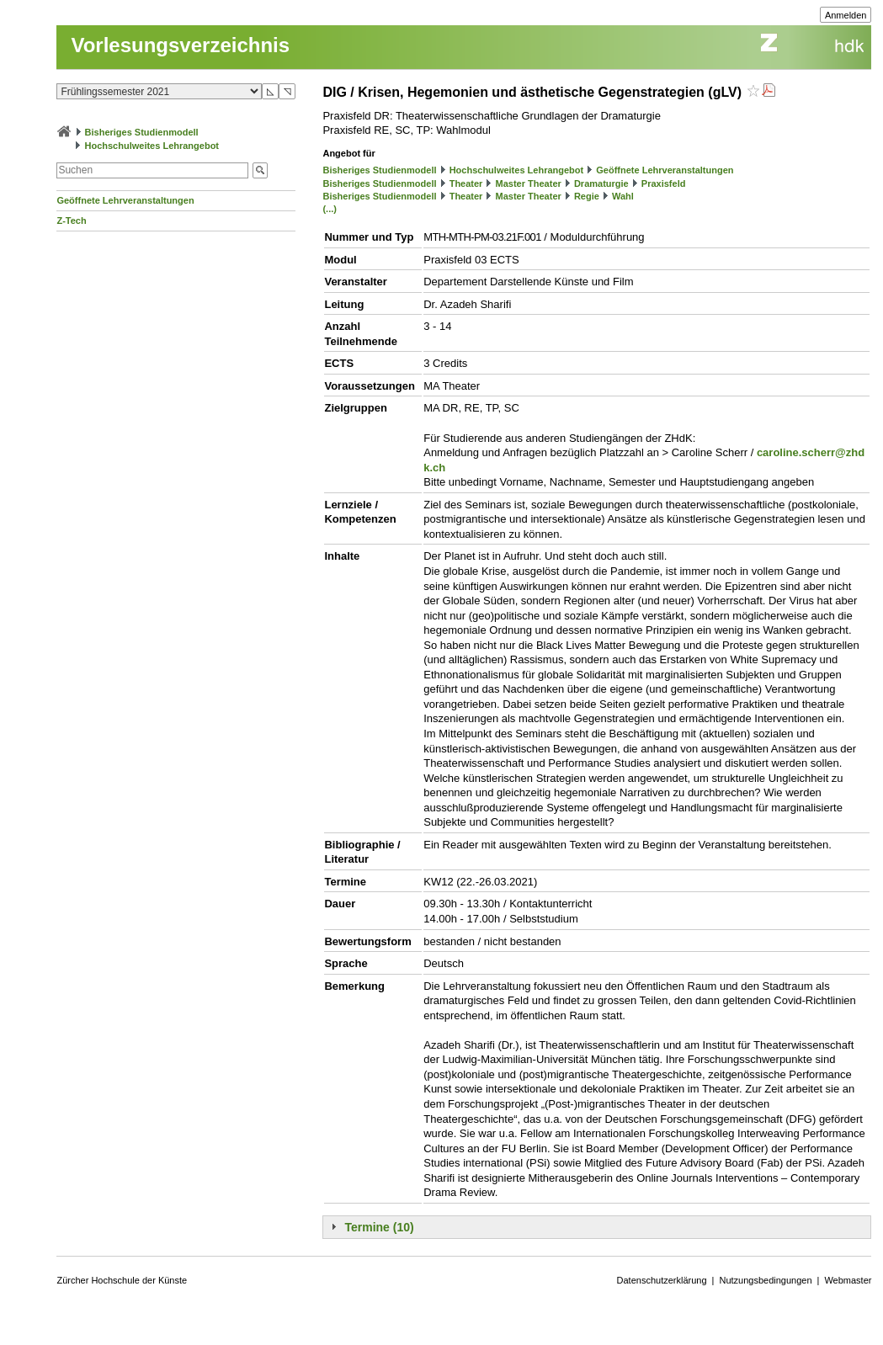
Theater (466, 183)
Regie (586, 196)
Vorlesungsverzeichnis (180, 45)
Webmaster (847, 1280)
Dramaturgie (601, 183)
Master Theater (528, 183)
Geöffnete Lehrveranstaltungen (125, 200)
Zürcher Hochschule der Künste (121, 1280)
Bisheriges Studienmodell (142, 132)
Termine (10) (378, 1227)
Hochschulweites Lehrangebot (152, 146)
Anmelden (846, 15)
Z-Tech (71, 220)
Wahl (623, 196)
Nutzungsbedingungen (765, 1280)
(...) (329, 209)
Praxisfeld (663, 183)
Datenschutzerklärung (662, 1280)
